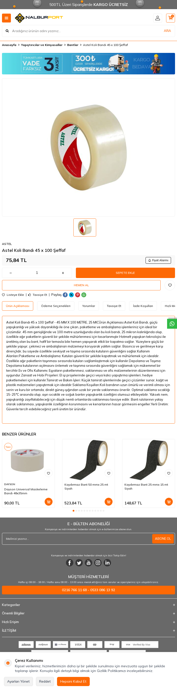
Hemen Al (81, 285)
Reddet (45, 681)
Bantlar (72, 45)
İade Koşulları (143, 306)
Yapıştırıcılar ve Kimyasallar (41, 45)
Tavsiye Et (37, 294)
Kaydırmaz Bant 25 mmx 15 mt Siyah (146, 486)
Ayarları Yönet (18, 681)
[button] (73, 511)
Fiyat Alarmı (158, 260)
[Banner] (88, 63)
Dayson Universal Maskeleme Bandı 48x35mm (26, 491)
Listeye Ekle (13, 294)
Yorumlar (88, 306)
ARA (167, 31)
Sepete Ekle (125, 273)
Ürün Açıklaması (17, 306)
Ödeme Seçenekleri (55, 306)
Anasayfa (9, 45)
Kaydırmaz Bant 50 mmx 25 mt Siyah (86, 486)
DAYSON (9, 484)
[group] (88, 147)
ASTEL (7, 244)
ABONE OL (163, 539)
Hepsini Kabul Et (73, 681)
